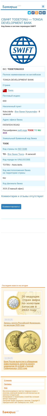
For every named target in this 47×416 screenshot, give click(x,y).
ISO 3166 (22, 149)
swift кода (22, 130)
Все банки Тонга (16, 154)
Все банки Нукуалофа (26, 111)
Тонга (10, 90)
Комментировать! (11, 206)
